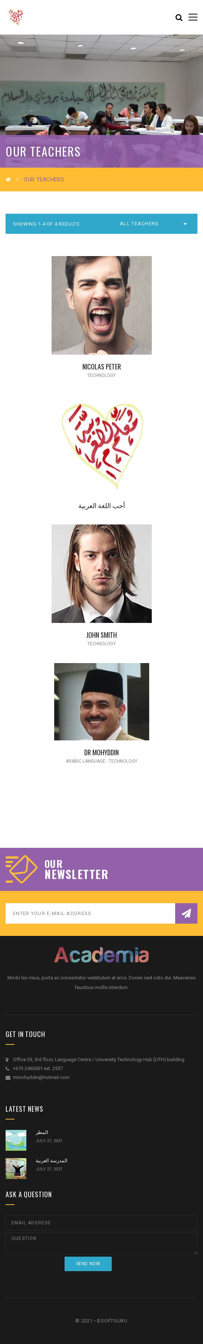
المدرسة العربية (52, 1160)
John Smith (101, 634)
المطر (42, 1132)
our (54, 864)
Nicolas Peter (101, 366)
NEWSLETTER (76, 874)
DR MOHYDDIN (101, 752)
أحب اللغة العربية (101, 505)
